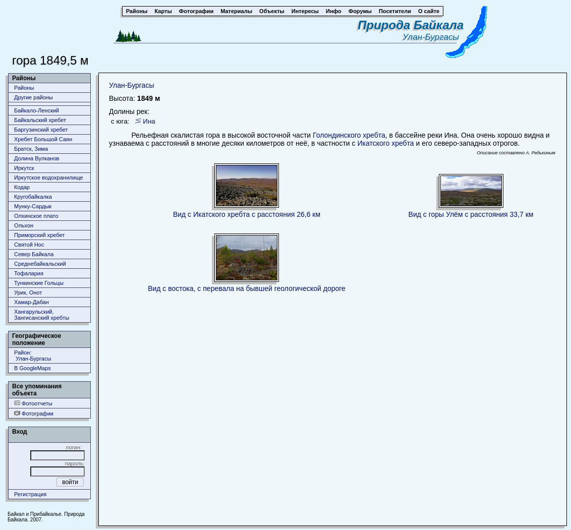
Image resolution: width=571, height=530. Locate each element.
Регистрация (30, 494)
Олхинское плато (36, 216)
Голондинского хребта (349, 135)
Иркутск (24, 168)
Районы (24, 88)
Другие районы (33, 97)
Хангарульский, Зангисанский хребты (41, 315)
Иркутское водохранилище (48, 177)
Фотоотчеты (33, 403)
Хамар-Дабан (31, 302)
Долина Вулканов (36, 158)
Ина (149, 121)
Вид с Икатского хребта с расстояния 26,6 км (246, 214)
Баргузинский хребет (41, 130)
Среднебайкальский (40, 264)
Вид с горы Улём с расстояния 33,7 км (471, 214)
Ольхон (23, 225)
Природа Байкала (411, 25)
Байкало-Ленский (36, 110)
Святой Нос (29, 245)
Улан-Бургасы (433, 37)
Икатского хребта (385, 143)
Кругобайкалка (33, 197)
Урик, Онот (28, 292)
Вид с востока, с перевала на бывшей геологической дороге (247, 288)
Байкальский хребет (40, 120)
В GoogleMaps (32, 368)
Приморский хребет (39, 235)
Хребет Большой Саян (43, 139)
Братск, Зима (31, 149)
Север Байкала (33, 254)
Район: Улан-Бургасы (32, 355)
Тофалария (28, 273)
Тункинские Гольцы (39, 283)
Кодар (22, 187)
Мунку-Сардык (32, 206)
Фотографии (33, 413)
